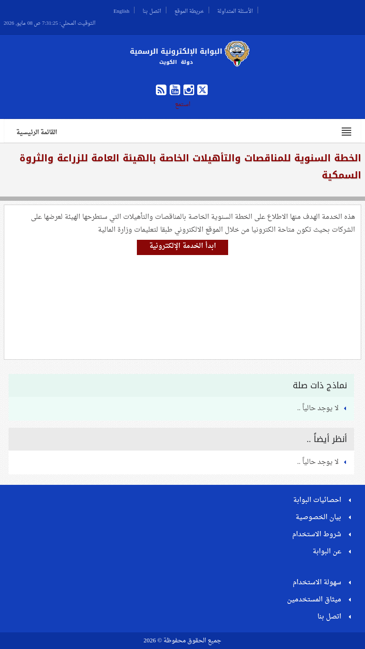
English (122, 10)
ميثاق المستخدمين (314, 599)
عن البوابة (327, 551)
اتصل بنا (152, 10)
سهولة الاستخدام (317, 582)
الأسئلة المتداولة (235, 10)
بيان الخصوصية (318, 517)
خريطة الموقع (189, 10)
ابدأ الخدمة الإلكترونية (182, 246)
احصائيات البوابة (317, 500)
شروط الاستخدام (316, 534)
